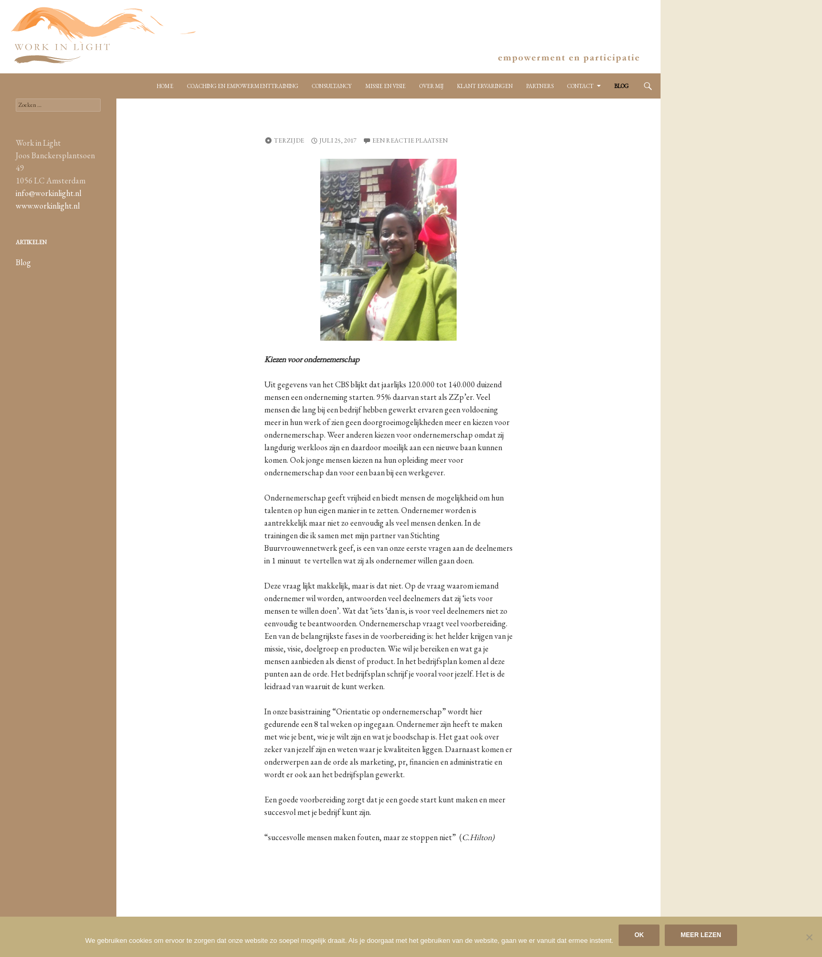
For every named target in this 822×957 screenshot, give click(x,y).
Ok (639, 935)
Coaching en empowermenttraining (242, 86)
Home (165, 86)
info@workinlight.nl (48, 193)
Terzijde (289, 140)
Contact (580, 86)
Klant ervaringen (485, 86)
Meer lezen (700, 935)
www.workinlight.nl (48, 205)
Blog (621, 86)
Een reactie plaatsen (410, 140)
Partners (540, 86)
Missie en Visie (385, 86)
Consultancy (332, 86)
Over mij (431, 86)
